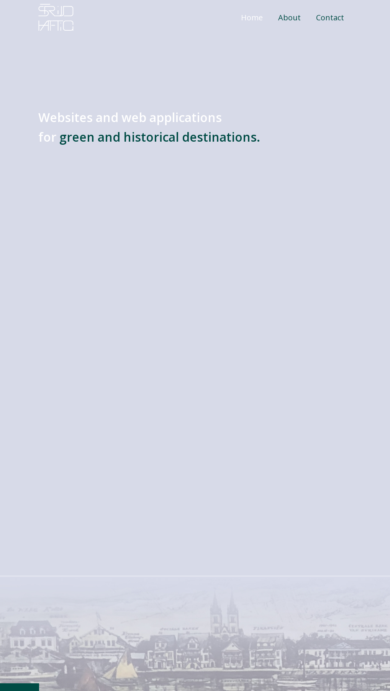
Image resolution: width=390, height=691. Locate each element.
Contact (330, 17)
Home (252, 17)
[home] (56, 17)
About (289, 17)
